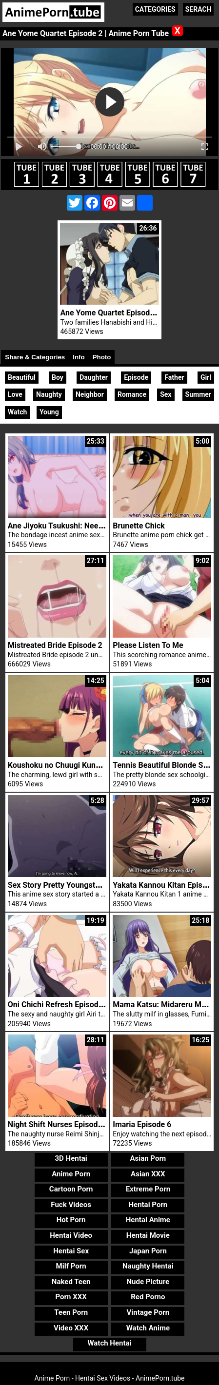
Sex (165, 394)
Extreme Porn (148, 1189)
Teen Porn (71, 1312)
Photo (102, 357)
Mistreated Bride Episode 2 (55, 645)
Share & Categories (35, 357)
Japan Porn (148, 1251)
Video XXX (71, 1328)
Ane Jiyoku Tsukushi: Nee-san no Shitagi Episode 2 (97, 525)
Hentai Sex (71, 1251)
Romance (132, 394)
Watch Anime (148, 1328)
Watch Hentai (109, 1343)
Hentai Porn (147, 1204)
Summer (198, 394)
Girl (205, 377)
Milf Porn (71, 1266)
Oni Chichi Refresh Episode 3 (58, 1004)
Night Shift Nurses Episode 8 (58, 1124)
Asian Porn (148, 1158)
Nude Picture (148, 1281)
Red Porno (148, 1296)
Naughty (49, 394)
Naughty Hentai (148, 1266)
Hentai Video (71, 1235)
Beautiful (22, 377)
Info (78, 357)
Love (15, 394)
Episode (136, 377)
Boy (57, 377)
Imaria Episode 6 (142, 1124)
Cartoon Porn (71, 1189)
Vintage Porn (148, 1312)
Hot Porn (71, 1219)
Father (174, 377)
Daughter (94, 377)
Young (49, 412)
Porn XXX (71, 1296)
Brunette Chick (139, 525)
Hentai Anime (148, 1219)
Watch (17, 412)
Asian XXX (148, 1174)
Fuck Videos (71, 1204)
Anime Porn (71, 1174)
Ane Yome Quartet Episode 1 (110, 312)
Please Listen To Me (148, 645)
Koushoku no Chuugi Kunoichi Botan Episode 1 (89, 765)
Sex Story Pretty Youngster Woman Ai (74, 885)
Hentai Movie (148, 1235)
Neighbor (90, 394)
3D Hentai (71, 1158)
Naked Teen (71, 1281)
